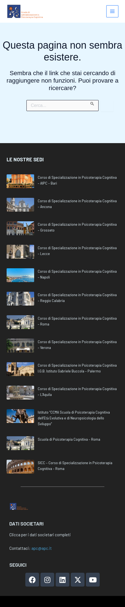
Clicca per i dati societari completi (40, 534)
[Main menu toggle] (112, 11)
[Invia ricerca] (92, 103)
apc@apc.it (41, 548)
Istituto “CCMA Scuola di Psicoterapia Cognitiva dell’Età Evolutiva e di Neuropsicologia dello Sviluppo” (74, 404)
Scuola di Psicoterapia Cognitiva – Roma (69, 426)
